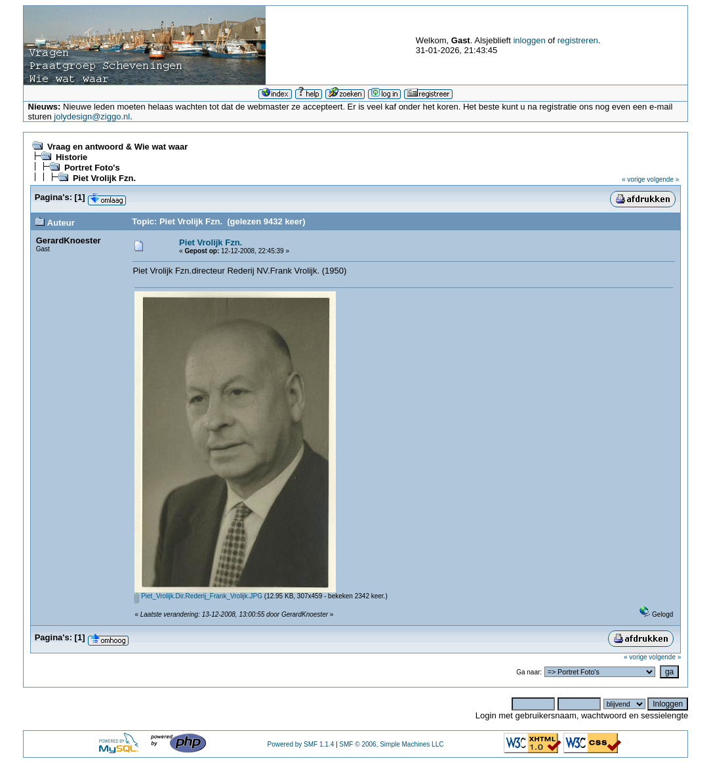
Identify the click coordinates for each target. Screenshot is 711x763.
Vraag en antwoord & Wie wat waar (117, 147)
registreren (578, 40)
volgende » (663, 179)
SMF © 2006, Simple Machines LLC (391, 744)
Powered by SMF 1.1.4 (300, 744)
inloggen (529, 40)
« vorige (633, 179)
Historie (71, 157)
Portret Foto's (92, 168)
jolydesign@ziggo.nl (92, 116)
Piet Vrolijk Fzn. (104, 178)
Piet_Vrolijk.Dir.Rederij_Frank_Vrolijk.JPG (198, 596)
